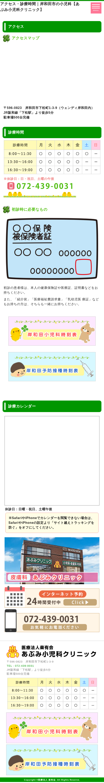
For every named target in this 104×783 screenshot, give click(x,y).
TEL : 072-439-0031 (20, 665)
